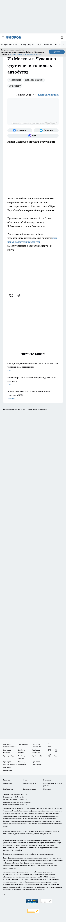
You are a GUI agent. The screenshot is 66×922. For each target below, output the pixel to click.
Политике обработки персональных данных (25, 54)
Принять (57, 52)
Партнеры (47, 789)
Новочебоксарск (34, 79)
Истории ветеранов (9, 44)
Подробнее (18, 850)
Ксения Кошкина (48, 94)
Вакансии (48, 44)
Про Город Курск (9, 756)
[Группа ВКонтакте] (19, 130)
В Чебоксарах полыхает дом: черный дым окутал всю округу (33, 381)
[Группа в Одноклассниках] (56, 750)
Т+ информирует (27, 44)
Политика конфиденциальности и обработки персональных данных (28, 854)
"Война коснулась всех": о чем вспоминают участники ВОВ (33, 395)
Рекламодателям (29, 789)
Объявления (7, 783)
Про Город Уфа (37, 756)
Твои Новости (23, 744)
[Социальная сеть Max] (33, 136)
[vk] (11, 295)
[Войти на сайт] (62, 37)
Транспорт (15, 85)
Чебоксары (15, 79)
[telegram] (19, 295)
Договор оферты (29, 783)
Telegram (6, 780)
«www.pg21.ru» (21, 794)
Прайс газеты (8, 789)
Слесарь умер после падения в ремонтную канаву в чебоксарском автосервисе (33, 367)
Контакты (47, 780)
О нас (25, 780)
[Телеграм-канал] (46, 130)
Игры (39, 44)
